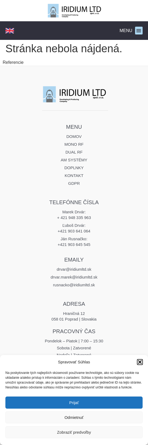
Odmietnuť (74, 417)
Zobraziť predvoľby (74, 432)
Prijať (74, 402)
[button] (140, 362)
